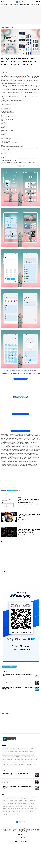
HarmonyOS (11, 4)
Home (2, 4)
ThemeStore (23, 764)
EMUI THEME (4, 754)
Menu (3, 1)
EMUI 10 (16, 4)
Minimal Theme (27, 761)
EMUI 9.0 (29, 753)
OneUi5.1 (14, 762)
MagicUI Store (27, 759)
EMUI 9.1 (33, 753)
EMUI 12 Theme (18, 753)
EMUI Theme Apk (10, 754)
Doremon (31, 751)
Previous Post (4, 568)
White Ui (13, 814)
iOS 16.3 (10, 806)
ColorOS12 (21, 798)
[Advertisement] (20, 15)
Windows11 (18, 814)
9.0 (7, 748)
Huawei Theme (13, 487)
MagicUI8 (8, 761)
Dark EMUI (33, 4)
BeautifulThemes (27, 748)
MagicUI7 (4, 761)
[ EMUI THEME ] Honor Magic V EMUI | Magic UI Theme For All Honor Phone (29, 516)
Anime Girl (18, 748)
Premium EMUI (32, 762)
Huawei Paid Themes (24, 756)
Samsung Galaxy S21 (6, 764)
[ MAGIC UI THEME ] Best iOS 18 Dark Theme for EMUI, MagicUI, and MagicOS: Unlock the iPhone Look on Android (17, 781)
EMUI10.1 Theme (23, 754)
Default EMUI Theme (21, 751)
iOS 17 (14, 806)
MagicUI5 (31, 759)
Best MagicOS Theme (6, 798)
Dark (30, 798)
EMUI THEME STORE (17, 754)
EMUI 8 (26, 753)
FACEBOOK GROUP (27, 373)
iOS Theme (21, 4)
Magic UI (6, 4)
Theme (19, 764)
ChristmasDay (13, 798)
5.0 (3, 748)
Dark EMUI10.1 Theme (13, 751)
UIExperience (34, 764)
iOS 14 (4, 806)
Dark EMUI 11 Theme (6, 751)
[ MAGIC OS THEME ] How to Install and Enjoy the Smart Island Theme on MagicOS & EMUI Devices (17, 787)
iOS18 (29, 806)
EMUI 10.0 (4, 753)
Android (28, 4)
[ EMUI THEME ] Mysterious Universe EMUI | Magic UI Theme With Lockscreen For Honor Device (29, 530)
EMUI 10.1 (19, 527)
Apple (22, 748)
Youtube (37, 4)
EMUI (34, 751)
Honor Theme (13, 756)
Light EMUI (4, 759)
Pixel (21, 762)
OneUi (25, 4)
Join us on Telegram (9, 666)
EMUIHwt (32, 754)
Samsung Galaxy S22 (13, 764)
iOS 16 (7, 806)
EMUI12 (29, 754)
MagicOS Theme (17, 759)
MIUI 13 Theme (33, 761)
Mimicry (22, 761)
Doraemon (27, 751)
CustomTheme (26, 798)
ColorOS (17, 798)
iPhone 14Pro (33, 806)
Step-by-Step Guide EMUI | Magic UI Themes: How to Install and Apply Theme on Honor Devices (28, 501)
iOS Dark (17, 806)
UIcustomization (28, 764)
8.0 (5, 748)
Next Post (37, 568)
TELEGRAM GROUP (36, 373)
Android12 (14, 748)
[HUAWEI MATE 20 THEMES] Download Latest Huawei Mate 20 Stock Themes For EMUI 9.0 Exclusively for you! (17, 688)
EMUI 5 (23, 753)
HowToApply (18, 756)
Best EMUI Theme (34, 748)
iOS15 (25, 806)
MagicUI (22, 759)
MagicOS (12, 759)
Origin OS (18, 762)
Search (37, 1)
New (3, 762)
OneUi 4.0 (9, 762)
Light (37, 806)
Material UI (18, 761)
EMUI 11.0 (5, 55)
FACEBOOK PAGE (9, 373)
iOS (34, 756)
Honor (8, 756)
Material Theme (13, 761)
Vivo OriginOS (5, 814)
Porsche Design (26, 762)
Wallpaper (9, 814)
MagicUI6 (36, 759)
